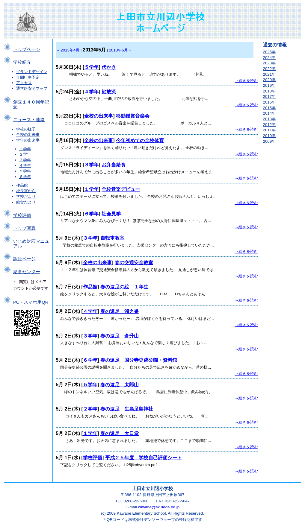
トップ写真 (24, 228)
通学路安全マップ (31, 88)
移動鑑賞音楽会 (133, 115)
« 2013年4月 (68, 50)
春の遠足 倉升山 (119, 335)
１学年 (25, 149)
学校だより (26, 196)
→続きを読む (246, 80)
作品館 (22, 185)
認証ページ (24, 258)
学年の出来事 (28, 140)
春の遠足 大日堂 (119, 433)
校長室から (26, 191)
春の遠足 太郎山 (119, 384)
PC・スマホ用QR (30, 302)
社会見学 (111, 213)
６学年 (25, 176)
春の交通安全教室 (134, 262)
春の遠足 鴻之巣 (119, 311)
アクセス (24, 82)
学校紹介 (22, 62)
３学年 (25, 160)
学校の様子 (26, 129)
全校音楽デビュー (121, 189)
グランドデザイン (31, 71)
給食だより (26, 202)
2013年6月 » (120, 50)
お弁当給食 (114, 164)
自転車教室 (112, 238)
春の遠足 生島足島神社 (126, 408)
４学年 (25, 165)
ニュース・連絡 (29, 119)
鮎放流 (109, 91)
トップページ (26, 49)
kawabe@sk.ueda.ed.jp (158, 507)
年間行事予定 (28, 77)
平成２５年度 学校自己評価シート (143, 457)
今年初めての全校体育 (140, 140)
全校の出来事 (28, 134)
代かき (109, 67)
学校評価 (22, 215)
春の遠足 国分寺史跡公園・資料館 (138, 360)
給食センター (26, 271)
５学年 (25, 171)
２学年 (25, 154)
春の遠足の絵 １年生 (124, 286)
